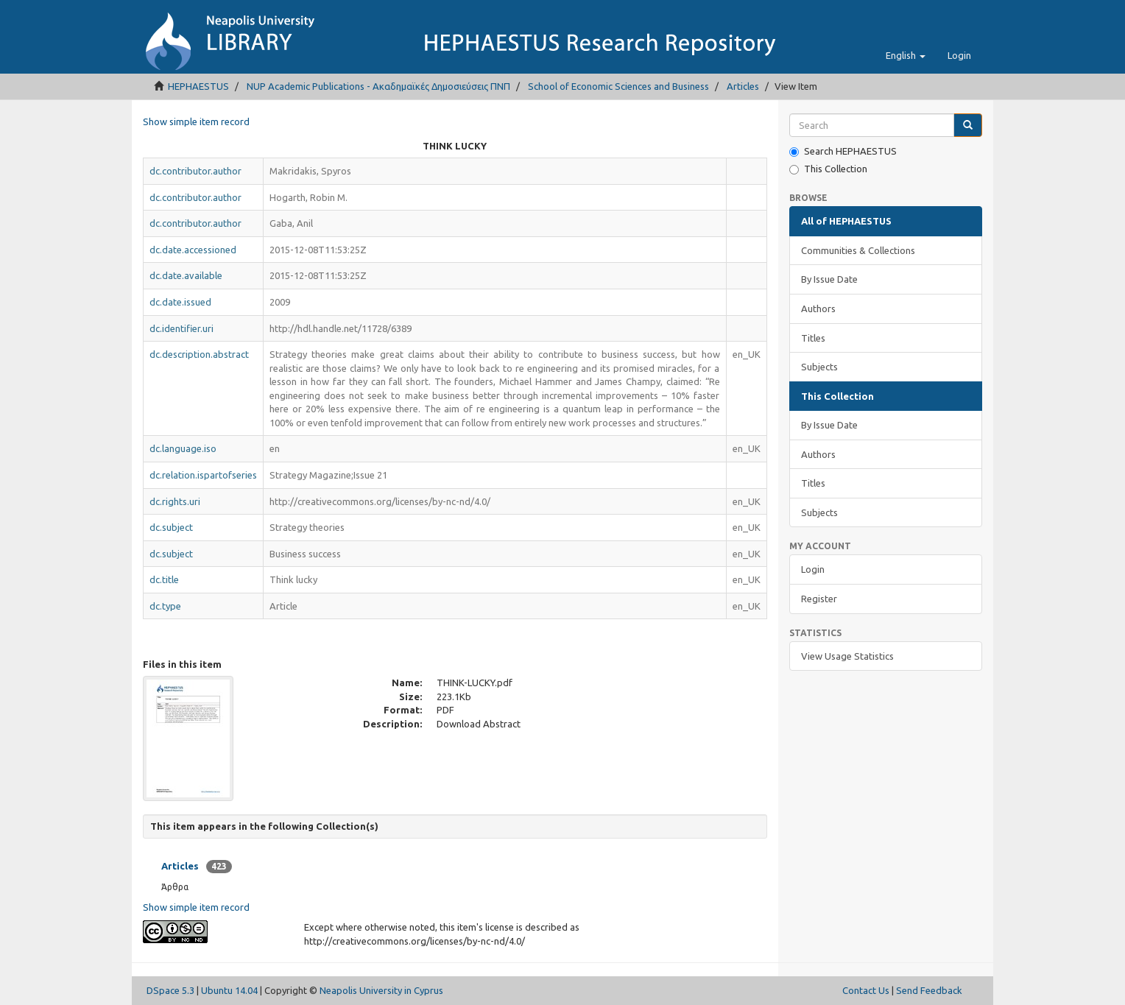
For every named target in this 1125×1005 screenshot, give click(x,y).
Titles (813, 338)
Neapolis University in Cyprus (381, 990)
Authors (818, 308)
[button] (906, 55)
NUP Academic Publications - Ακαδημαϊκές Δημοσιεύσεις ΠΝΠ (378, 86)
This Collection (828, 168)
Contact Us (865, 990)
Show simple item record (196, 121)
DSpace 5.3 (170, 990)
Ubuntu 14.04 (229, 990)
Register (819, 598)
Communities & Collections (858, 250)
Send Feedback (929, 990)
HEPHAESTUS (198, 86)
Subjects (819, 367)
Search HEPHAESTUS (843, 151)
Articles (743, 86)
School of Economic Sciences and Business (618, 86)
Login (813, 569)
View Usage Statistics (847, 656)
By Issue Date (829, 279)
